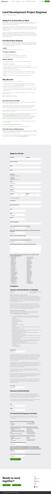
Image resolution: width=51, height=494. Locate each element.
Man (12, 422)
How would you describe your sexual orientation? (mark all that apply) (22, 435)
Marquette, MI (29, 263)
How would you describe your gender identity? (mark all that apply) (22, 421)
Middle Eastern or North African (16, 433)
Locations (47, 1)
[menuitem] (13, 1)
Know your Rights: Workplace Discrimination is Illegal (12, 124)
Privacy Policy (11, 492)
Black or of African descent (16, 428)
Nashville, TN (29, 268)
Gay (12, 439)
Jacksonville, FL (14, 281)
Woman (12, 425)
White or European (30, 431)
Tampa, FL (29, 278)
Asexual (12, 437)
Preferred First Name (14, 161)
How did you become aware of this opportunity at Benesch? (21, 240)
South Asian (29, 429)
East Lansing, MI (14, 272)
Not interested (13, 257)
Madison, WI (29, 261)
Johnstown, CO (14, 282)
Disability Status (13, 350)
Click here (15, 96)
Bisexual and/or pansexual (15, 438)
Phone (11, 170)
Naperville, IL (29, 266)
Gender (11, 408)
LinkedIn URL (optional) (14, 221)
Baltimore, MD (13, 262)
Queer (28, 438)
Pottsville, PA (29, 274)
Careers (34, 1)
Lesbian (28, 437)
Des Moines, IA (13, 270)
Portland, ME (29, 273)
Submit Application (14, 459)
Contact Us (6, 485)
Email (11, 165)
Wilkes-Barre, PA (30, 282)
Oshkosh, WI (29, 271)
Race (11, 404)
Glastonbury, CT (14, 276)
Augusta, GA (13, 260)
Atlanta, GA (13, 259)
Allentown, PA (13, 258)
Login (42, 1)
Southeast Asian (30, 430)
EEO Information (16, 492)
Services (23, 1)
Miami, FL (28, 264)
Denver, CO (13, 269)
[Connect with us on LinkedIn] (34, 487)
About (13, 1)
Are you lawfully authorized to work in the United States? (20, 226)
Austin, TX (13, 261)
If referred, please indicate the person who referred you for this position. (23, 244)
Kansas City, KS (14, 283)
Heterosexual (13, 440)
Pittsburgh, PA (29, 272)
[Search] (40, 1)
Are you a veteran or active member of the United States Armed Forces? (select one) (25, 454)
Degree (11, 185)
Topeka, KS (29, 280)
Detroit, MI (13, 271)
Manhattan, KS (29, 262)
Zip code (12, 217)
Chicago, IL (13, 266)
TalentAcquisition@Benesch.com (23, 136)
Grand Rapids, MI (14, 278)
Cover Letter (12, 178)
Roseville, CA (29, 276)
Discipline (12, 189)
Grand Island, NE (14, 277)
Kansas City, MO (30, 257)
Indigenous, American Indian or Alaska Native (17, 432)
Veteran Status (12, 385)
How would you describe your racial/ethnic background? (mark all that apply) (23, 427)
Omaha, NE (29, 270)
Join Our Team (15, 485)
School (11, 181)
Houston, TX (13, 280)
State (11, 213)
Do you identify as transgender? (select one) (18, 442)
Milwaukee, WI (29, 265)
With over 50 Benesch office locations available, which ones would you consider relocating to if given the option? (24, 255)
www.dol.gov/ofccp (31, 308)
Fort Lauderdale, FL (14, 273)
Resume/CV (12, 174)
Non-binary (13, 423)
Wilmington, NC (30, 283)
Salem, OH (29, 277)
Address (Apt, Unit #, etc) (15, 204)
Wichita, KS (29, 281)
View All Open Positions (12, 15)
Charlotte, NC (13, 265)
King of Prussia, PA (30, 258)
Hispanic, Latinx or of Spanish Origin (17, 430)
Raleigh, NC (29, 275)
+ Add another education (14, 197)
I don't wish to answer (31, 423)
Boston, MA (13, 264)
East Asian (13, 429)
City (11, 209)
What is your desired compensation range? (18, 235)
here (9, 122)
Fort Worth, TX (13, 274)
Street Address (13, 200)
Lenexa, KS (29, 259)
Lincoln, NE (29, 260)
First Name (12, 157)
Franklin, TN (13, 275)
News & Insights (28, 1)
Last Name (28, 157)
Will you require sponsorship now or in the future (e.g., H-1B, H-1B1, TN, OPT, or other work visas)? (25, 231)
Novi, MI (28, 269)
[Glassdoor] (36, 487)
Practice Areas (18, 1)
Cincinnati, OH (13, 268)
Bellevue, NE (13, 263)
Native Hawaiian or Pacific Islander (33, 428)
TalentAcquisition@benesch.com (11, 115)
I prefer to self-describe (31, 422)
